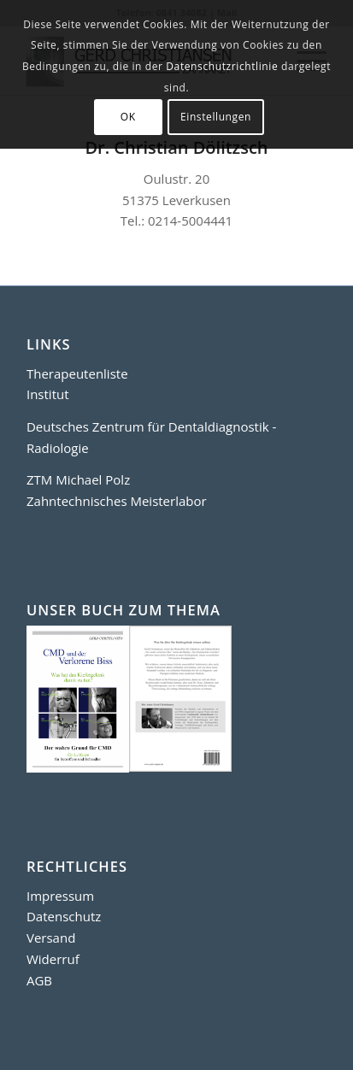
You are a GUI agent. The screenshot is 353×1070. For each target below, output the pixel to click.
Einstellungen (215, 116)
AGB (39, 980)
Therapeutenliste (77, 373)
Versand (50, 937)
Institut (47, 394)
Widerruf (52, 958)
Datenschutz (63, 916)
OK (128, 116)
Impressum (60, 895)
